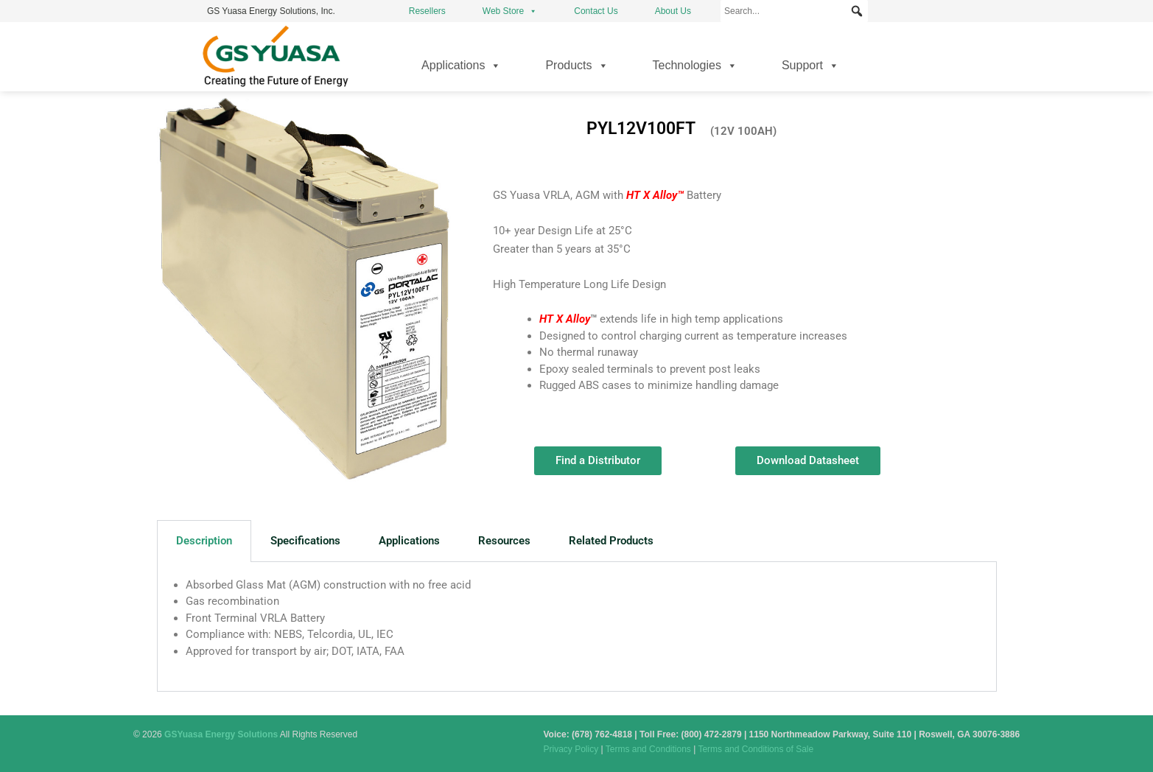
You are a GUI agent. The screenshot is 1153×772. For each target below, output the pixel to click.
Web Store (510, 11)
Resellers (427, 11)
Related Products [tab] (611, 540)
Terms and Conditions (648, 749)
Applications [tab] (409, 540)
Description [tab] (204, 540)
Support (810, 65)
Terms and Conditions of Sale (755, 749)
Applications (461, 65)
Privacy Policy (571, 749)
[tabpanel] (577, 627)
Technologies (695, 65)
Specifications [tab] (305, 540)
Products (576, 65)
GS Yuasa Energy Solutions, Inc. (271, 11)
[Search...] (794, 11)
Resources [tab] (504, 540)
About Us (673, 11)
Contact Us (595, 11)
